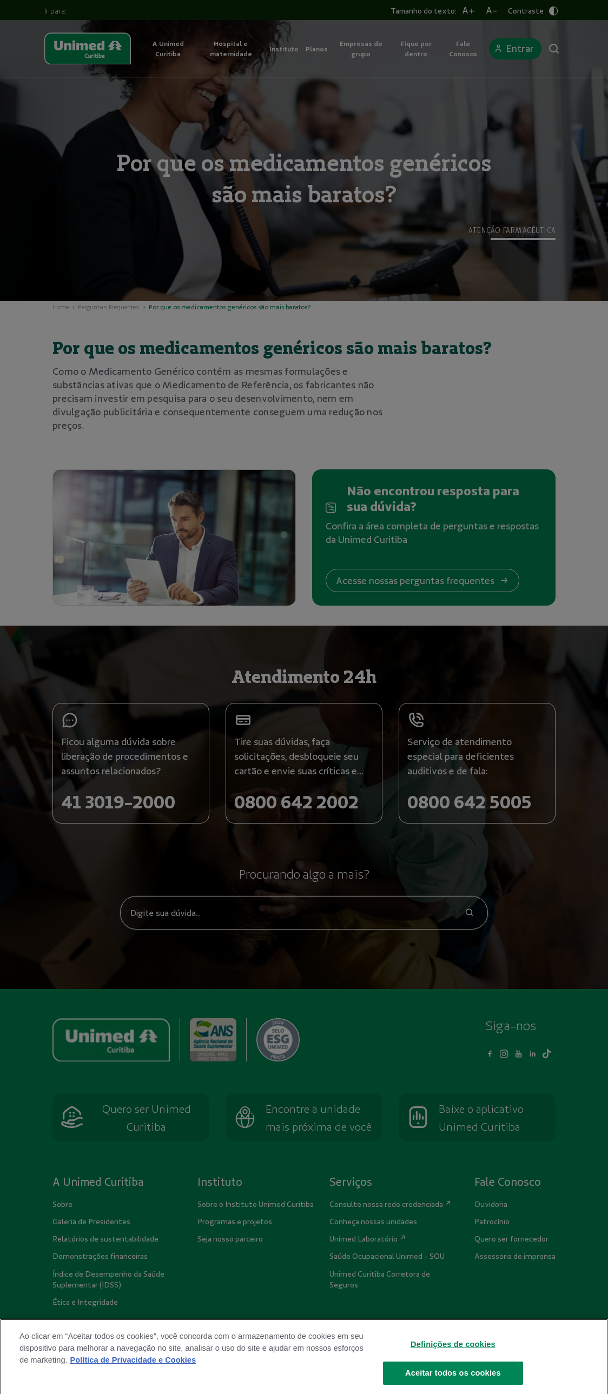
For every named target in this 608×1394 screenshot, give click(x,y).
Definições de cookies (453, 1358)
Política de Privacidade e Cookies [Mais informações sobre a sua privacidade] (133, 1374)
